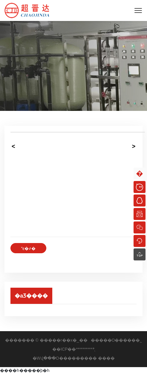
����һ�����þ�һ (25, 370)
